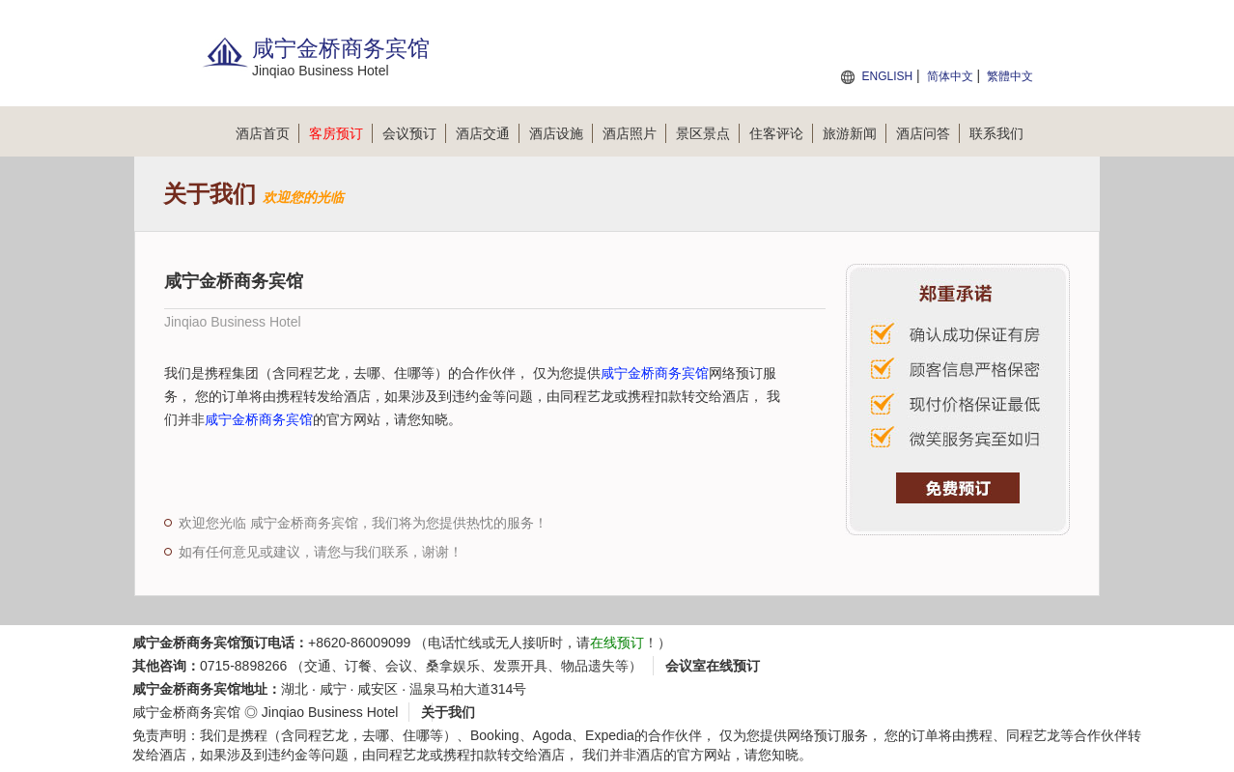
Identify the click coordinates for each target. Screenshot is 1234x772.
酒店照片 (634, 133)
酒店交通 (487, 133)
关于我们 (448, 712)
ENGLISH (886, 76)
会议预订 (414, 133)
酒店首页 (267, 133)
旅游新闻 (854, 133)
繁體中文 (1010, 76)
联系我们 (996, 133)
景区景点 (708, 133)
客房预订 (341, 133)
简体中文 (950, 76)
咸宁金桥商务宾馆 (655, 373)
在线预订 (617, 642)
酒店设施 (561, 133)
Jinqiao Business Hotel (330, 712)
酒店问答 (928, 133)
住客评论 (781, 133)
